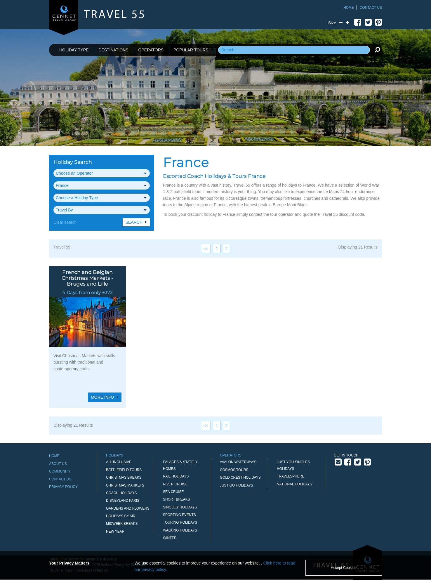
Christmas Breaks (124, 477)
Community (59, 471)
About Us (58, 464)
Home (348, 8)
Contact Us (371, 8)
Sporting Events (179, 515)
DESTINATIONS (113, 50)
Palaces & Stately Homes (180, 465)
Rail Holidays (176, 476)
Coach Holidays (121, 493)
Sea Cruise (173, 492)
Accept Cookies (344, 568)
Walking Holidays (180, 530)
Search (134, 222)
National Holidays (294, 484)
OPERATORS (151, 50)
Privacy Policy (63, 487)
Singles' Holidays (180, 507)
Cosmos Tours (234, 470)
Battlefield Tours (124, 470)
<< (206, 248)
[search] (377, 50)
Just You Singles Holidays (293, 465)
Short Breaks (176, 499)
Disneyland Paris (122, 501)
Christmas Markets (125, 485)
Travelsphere (290, 476)
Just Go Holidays (236, 485)
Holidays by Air (120, 516)
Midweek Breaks (122, 524)
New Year (115, 531)
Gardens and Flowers (128, 508)
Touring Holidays (180, 522)
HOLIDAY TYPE (73, 50)
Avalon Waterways (238, 462)
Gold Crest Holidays (240, 477)
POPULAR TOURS (190, 50)
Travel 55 (61, 247)
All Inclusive (118, 462)
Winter (170, 538)
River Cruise (175, 484)
